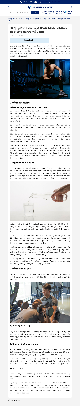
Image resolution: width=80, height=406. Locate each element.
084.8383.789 (27, 2)
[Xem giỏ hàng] (67, 12)
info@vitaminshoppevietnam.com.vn (50, 2)
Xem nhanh (28, 40)
